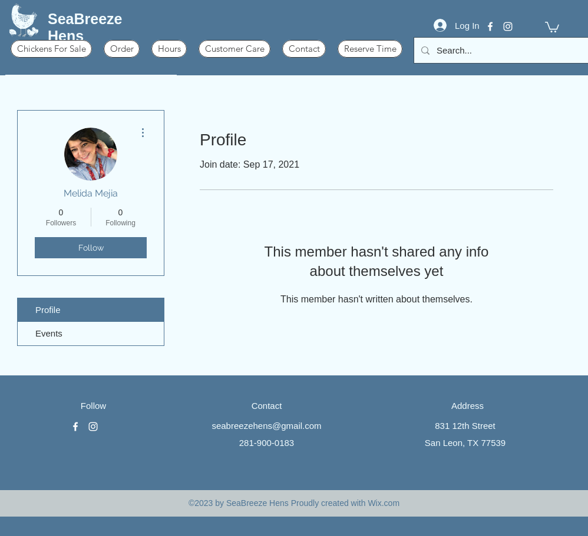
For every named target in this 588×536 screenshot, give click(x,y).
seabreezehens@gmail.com (266, 426)
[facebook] (490, 26)
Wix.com (383, 503)
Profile (48, 310)
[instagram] (508, 26)
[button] (552, 26)
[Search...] (502, 50)
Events (48, 333)
